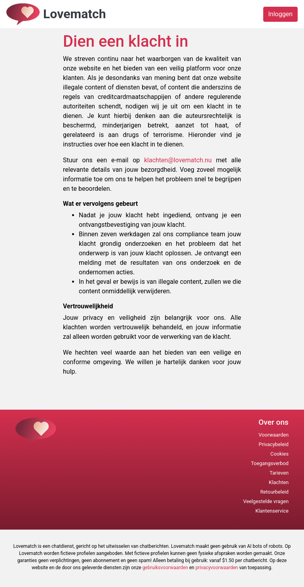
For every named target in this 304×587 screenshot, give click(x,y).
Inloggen (280, 14)
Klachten (279, 482)
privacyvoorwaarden (217, 567)
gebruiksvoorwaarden (165, 567)
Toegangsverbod (270, 463)
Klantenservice (272, 511)
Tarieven (279, 473)
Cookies (279, 454)
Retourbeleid (274, 492)
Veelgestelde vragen (266, 501)
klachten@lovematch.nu (180, 160)
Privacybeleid (273, 444)
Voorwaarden (273, 435)
